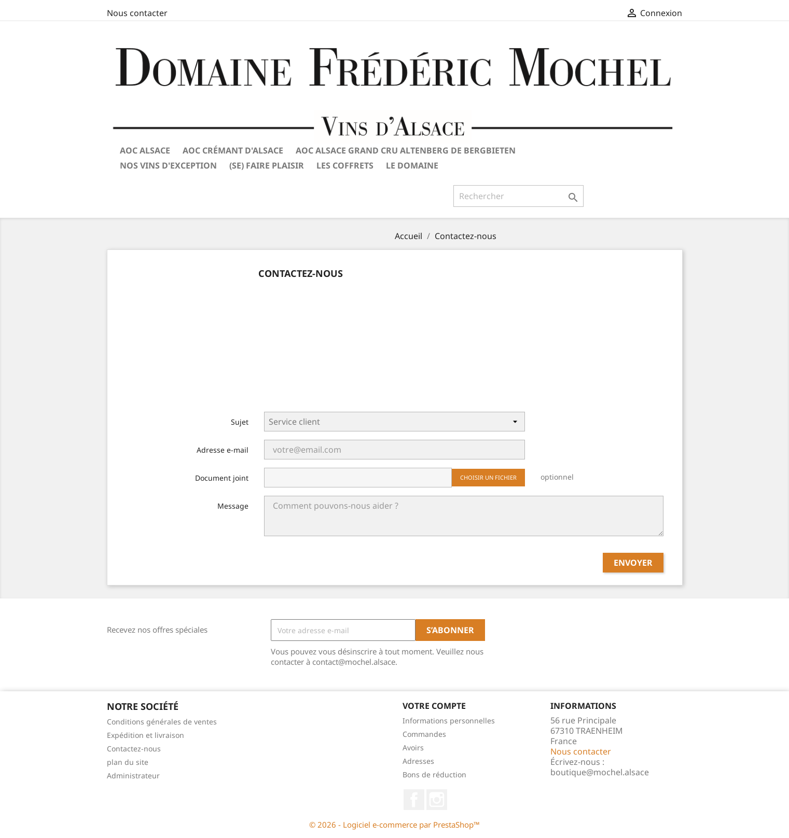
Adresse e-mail (222, 450)
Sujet (239, 422)
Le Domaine (412, 165)
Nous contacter (137, 13)
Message (232, 506)
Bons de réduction (434, 774)
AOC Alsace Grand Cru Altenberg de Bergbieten (406, 150)
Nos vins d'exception (168, 165)
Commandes (424, 734)
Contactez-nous (134, 748)
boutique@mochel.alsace (599, 772)
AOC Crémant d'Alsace (233, 150)
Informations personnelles (449, 720)
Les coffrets (344, 165)
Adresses (418, 761)
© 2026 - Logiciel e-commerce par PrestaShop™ (394, 824)
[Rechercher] (518, 196)
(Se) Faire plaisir (266, 165)
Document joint (221, 478)
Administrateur (133, 775)
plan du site (127, 762)
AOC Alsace (145, 150)
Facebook (414, 799)
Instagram (436, 799)
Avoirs (413, 747)
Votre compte (434, 705)
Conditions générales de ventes (162, 722)
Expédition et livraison (145, 735)
